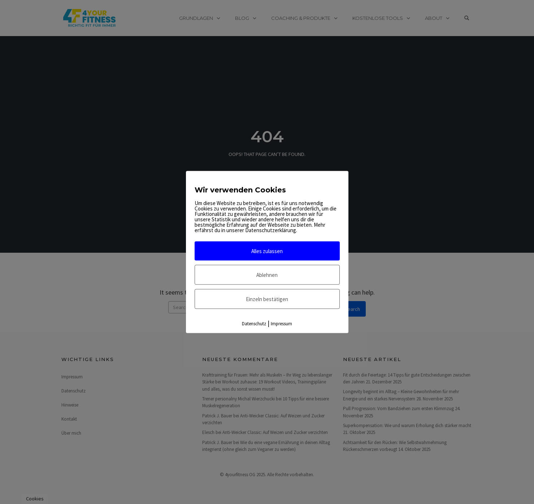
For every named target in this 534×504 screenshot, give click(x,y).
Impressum (281, 324)
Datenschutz (254, 324)
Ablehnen (267, 274)
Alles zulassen (267, 251)
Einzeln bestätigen (267, 299)
